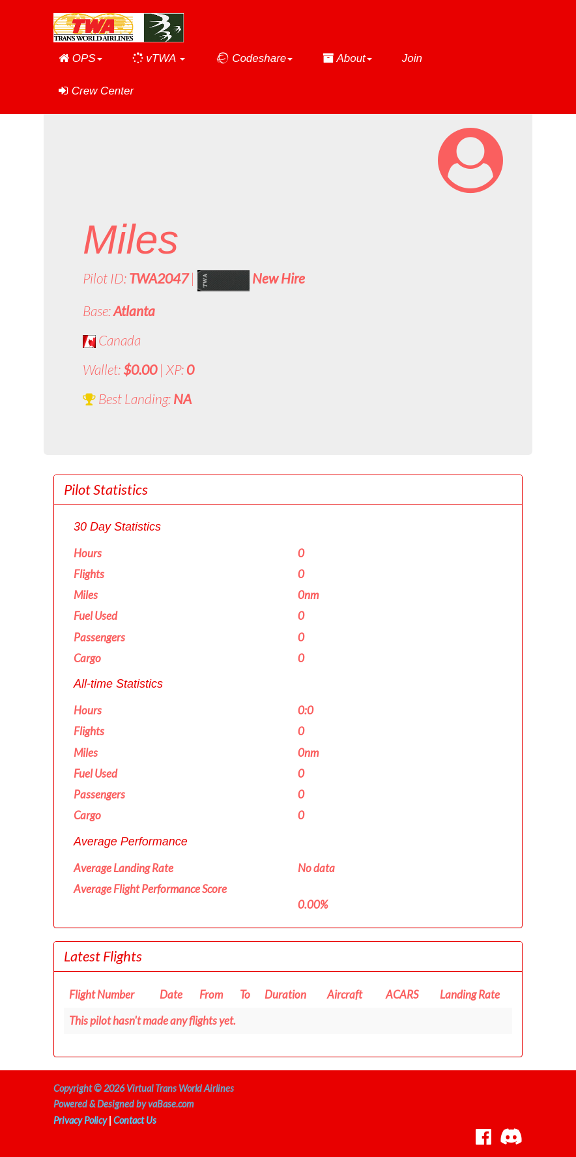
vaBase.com (171, 1103)
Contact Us (134, 1120)
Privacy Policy (80, 1120)
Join (412, 58)
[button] (80, 58)
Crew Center (96, 91)
